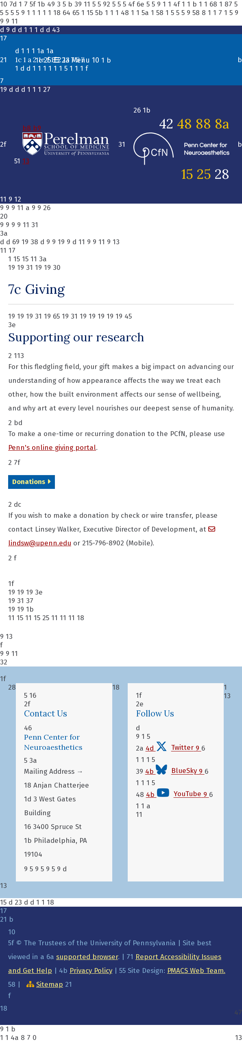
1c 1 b (73, 60)
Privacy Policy (91, 970)
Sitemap (49, 984)
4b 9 (175, 771)
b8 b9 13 (65, 144)
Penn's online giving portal (52, 447)
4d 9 (173, 748)
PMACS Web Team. (196, 970)
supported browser (87, 957)
